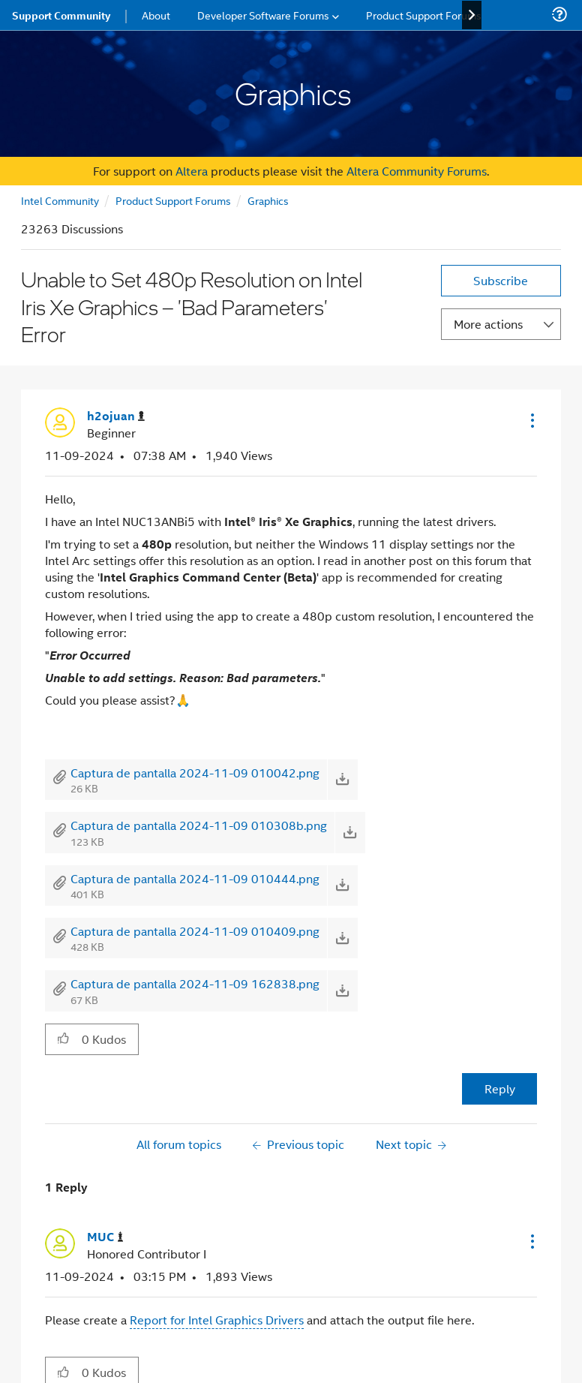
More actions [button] (488, 323)
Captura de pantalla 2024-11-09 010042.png (195, 772)
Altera (192, 170)
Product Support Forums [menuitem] (424, 15)
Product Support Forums (173, 200)
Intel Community (60, 200)
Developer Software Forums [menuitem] (263, 15)
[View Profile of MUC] (105, 1237)
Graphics (268, 200)
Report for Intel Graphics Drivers (217, 1319)
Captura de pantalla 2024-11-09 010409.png (195, 931)
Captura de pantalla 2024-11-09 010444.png (195, 878)
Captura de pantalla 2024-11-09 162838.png (195, 983)
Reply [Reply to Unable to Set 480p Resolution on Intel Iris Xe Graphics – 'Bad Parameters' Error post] (499, 1088)
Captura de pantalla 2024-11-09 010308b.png (198, 825)
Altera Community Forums (416, 170)
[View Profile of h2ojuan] (116, 416)
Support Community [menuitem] (61, 15)
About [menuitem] (156, 15)
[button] (531, 420)
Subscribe (500, 280)
